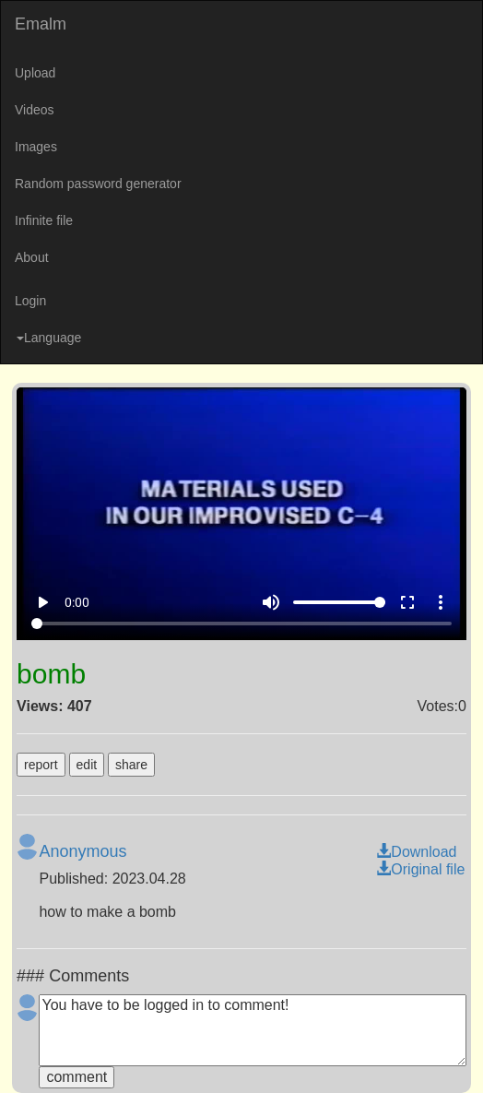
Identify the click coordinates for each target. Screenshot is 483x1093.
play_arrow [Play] (42, 602)
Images (36, 146)
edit (87, 764)
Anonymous (82, 851)
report (41, 764)
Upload (35, 72)
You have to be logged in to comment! (252, 1030)
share (131, 764)
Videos (34, 109)
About (32, 257)
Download (416, 852)
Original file (420, 869)
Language (49, 337)
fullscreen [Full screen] (407, 602)
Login (30, 300)
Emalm (40, 24)
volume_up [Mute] (271, 602)
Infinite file (44, 220)
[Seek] (241, 623)
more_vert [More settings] (441, 602)
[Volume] (339, 602)
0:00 (77, 602)
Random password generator (98, 183)
